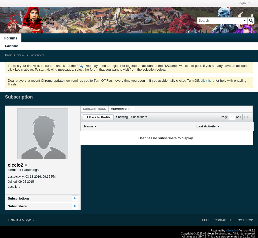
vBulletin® (232, 230)
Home (8, 55)
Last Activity (206, 126)
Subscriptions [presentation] (94, 108)
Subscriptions (19, 198)
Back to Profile (98, 117)
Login (244, 3)
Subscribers (17, 206)
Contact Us (224, 220)
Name (88, 126)
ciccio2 (21, 55)
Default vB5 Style (21, 220)
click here (207, 80)
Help (205, 220)
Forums (10, 38)
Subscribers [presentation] (121, 109)
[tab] (94, 108)
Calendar (11, 46)
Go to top (245, 220)
